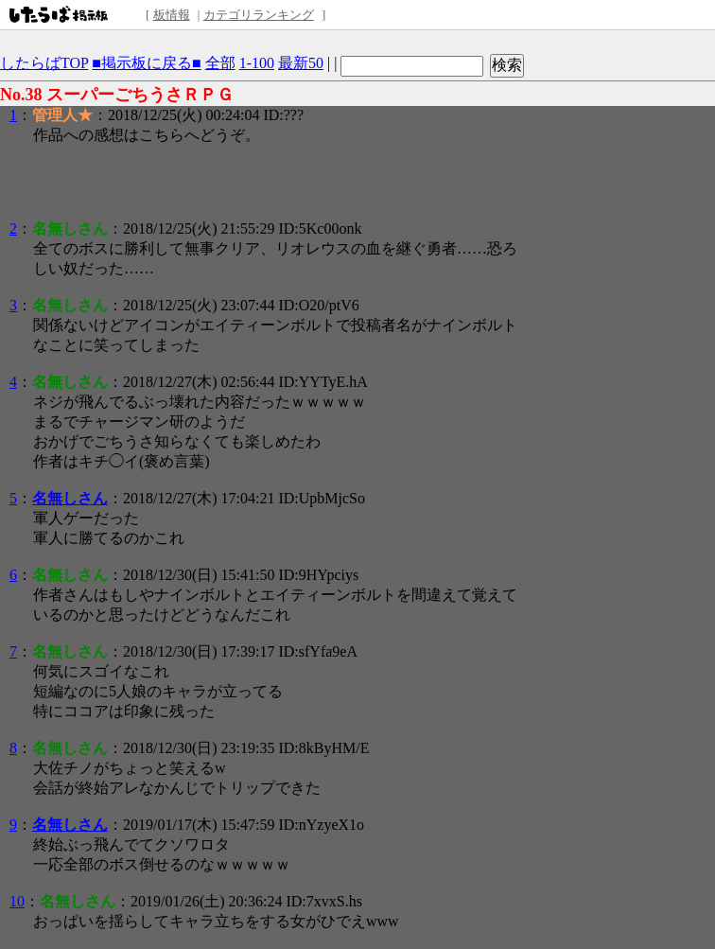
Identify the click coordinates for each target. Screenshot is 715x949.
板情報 (171, 15)
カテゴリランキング (258, 15)
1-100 (256, 63)
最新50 (300, 63)
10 (17, 901)
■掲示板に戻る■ (146, 63)
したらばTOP (44, 63)
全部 (220, 63)
